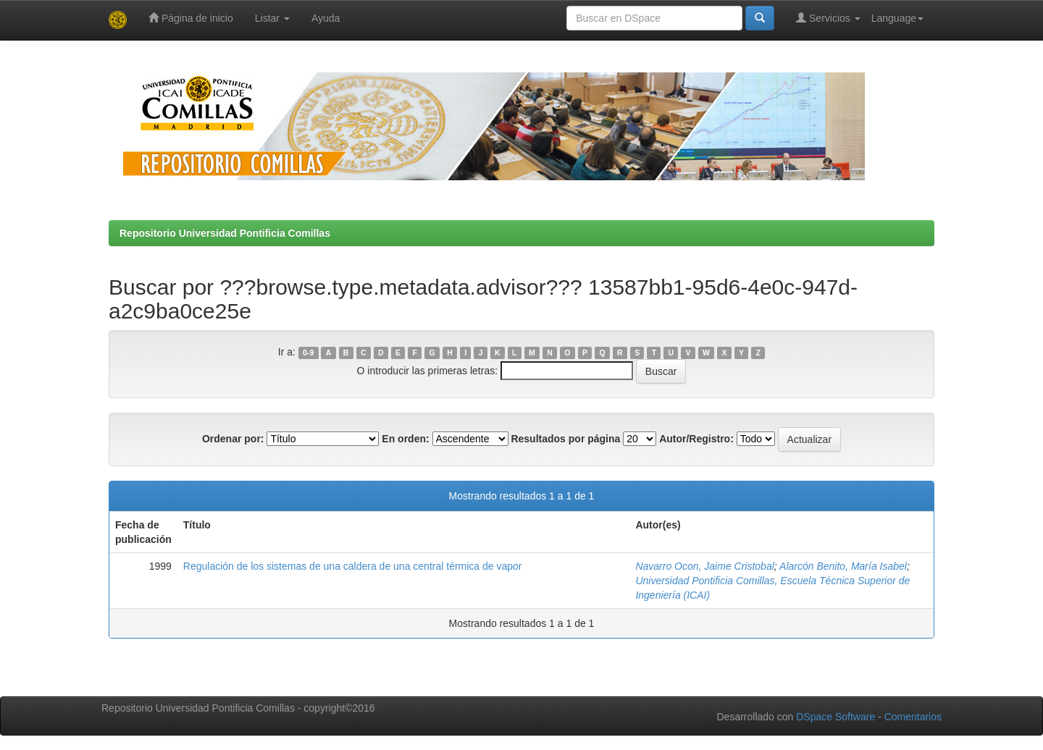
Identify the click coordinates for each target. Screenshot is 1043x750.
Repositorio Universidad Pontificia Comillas (225, 233)
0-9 (308, 352)
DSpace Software (835, 716)
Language (897, 18)
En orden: (405, 438)
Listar (272, 18)
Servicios (828, 18)
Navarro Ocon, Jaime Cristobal (704, 566)
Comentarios (913, 716)
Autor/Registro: (696, 438)
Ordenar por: (233, 438)
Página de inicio (190, 18)
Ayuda (325, 18)
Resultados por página (565, 438)
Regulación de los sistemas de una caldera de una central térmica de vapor (352, 566)
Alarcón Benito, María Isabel (843, 566)
